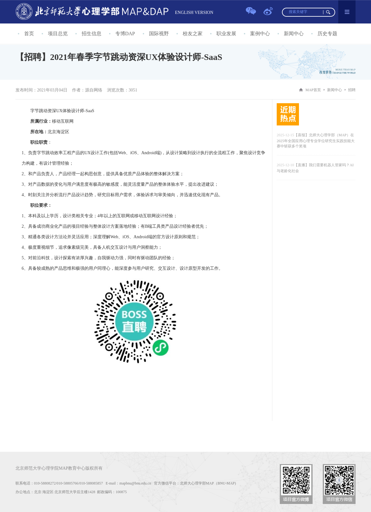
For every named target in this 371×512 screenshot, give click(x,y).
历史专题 (327, 33)
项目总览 (58, 33)
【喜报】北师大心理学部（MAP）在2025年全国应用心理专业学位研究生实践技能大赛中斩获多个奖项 (316, 140)
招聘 (352, 90)
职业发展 (226, 33)
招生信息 (91, 33)
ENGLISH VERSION (194, 12)
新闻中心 (294, 33)
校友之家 (193, 33)
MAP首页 (313, 90)
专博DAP (125, 33)
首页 (29, 33)
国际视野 (159, 33)
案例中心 (260, 33)
